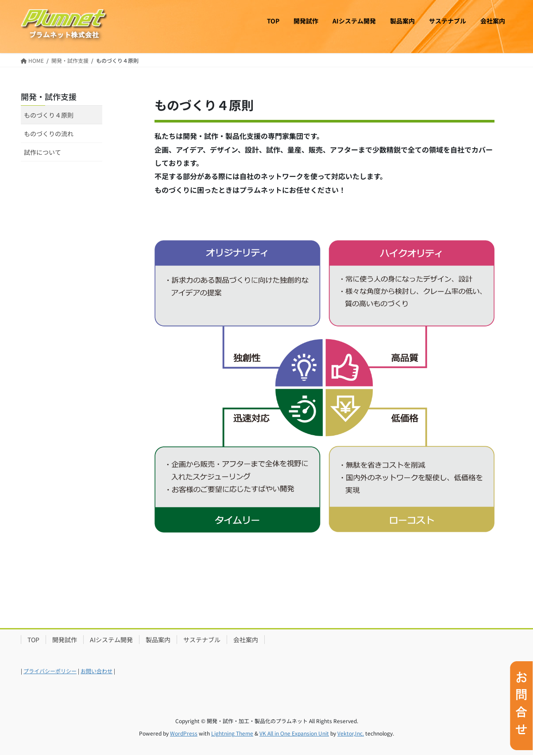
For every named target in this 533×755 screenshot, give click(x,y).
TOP (33, 639)
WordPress (183, 733)
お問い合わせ (96, 671)
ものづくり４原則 (48, 115)
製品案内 (158, 639)
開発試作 (64, 639)
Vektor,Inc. (350, 733)
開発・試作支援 (49, 96)
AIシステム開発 (111, 639)
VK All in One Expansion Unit (294, 733)
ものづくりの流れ (48, 133)
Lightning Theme (232, 733)
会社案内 (245, 639)
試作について (42, 152)
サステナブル (201, 639)
